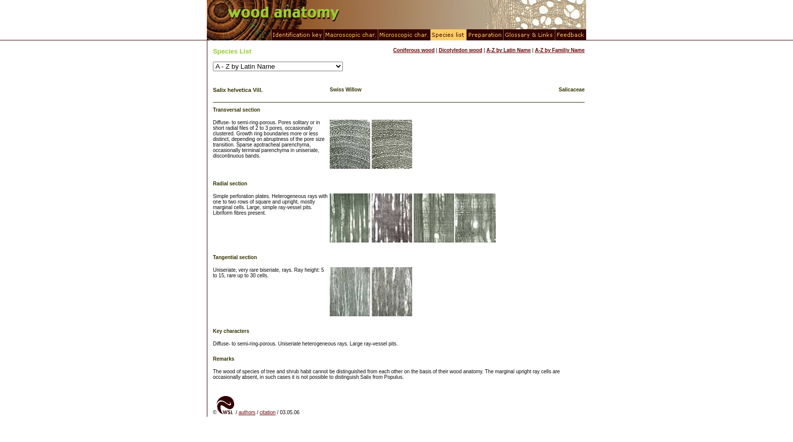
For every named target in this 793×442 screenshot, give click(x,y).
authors (247, 412)
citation (267, 412)
